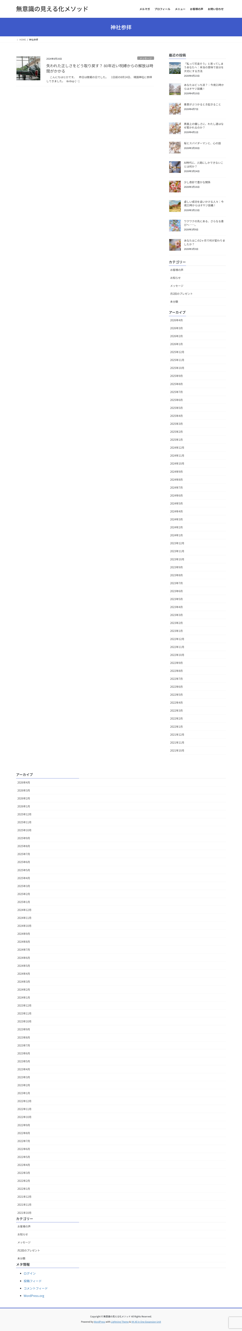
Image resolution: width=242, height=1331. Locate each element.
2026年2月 (176, 336)
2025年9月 (176, 376)
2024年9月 (176, 471)
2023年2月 (176, 623)
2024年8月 (176, 479)
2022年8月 (176, 671)
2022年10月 (177, 655)
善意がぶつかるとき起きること (202, 104)
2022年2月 (176, 718)
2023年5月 (176, 599)
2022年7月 (176, 679)
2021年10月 (177, 750)
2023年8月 (176, 575)
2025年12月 (177, 352)
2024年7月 (176, 487)
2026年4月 (176, 320)
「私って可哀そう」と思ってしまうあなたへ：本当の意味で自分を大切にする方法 (204, 67)
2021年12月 (177, 734)
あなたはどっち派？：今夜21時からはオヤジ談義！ (204, 86)
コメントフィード (36, 1288)
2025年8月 (176, 384)
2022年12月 (177, 639)
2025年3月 (176, 424)
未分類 (174, 301)
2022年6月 (176, 687)
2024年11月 (177, 455)
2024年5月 (176, 503)
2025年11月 (177, 360)
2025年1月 (176, 439)
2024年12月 (177, 447)
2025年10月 (177, 368)
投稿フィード (33, 1281)
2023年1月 (176, 631)
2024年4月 (176, 511)
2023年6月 (176, 591)
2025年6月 (176, 400)
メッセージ (146, 58)
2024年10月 (177, 463)
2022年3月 (176, 710)
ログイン (30, 1273)
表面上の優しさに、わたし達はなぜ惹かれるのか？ (204, 125)
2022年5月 (176, 694)
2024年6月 (176, 495)
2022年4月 (176, 702)
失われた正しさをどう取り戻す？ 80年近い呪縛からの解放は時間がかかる (99, 68)
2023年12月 (177, 543)
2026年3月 (176, 328)
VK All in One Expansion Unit (146, 1321)
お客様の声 (176, 270)
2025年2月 (176, 432)
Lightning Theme (120, 1321)
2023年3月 (176, 615)
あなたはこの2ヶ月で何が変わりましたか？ (204, 242)
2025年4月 (176, 416)
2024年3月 (176, 519)
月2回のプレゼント (181, 294)
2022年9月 (176, 663)
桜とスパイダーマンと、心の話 (202, 143)
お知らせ (175, 278)
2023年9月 (176, 567)
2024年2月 (176, 527)
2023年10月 (177, 559)
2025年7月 (176, 392)
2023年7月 (176, 583)
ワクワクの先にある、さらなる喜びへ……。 (204, 223)
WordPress (99, 1321)
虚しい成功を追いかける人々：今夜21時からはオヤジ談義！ (204, 203)
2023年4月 (176, 607)
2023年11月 (177, 551)
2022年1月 (176, 726)
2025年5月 (176, 408)
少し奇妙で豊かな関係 (197, 182)
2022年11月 (177, 647)
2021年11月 (177, 742)
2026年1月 (176, 344)
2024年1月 (176, 535)
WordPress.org (34, 1295)
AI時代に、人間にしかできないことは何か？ (203, 164)
